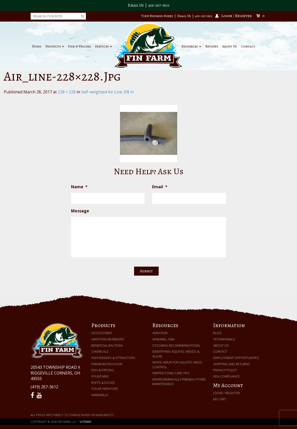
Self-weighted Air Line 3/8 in (107, 92)
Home (36, 46)
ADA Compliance (226, 376)
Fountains (100, 376)
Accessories (101, 333)
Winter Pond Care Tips (171, 373)
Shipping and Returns (231, 364)
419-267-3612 (158, 5)
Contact (248, 46)
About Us (229, 46)
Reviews (211, 46)
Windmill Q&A (163, 339)
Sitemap (85, 421)
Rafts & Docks (103, 382)
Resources (191, 46)
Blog (217, 333)
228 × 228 (67, 92)
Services (103, 46)
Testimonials (224, 339)
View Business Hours (157, 16)
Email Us (136, 5)
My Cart (219, 399)
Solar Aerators (104, 388)
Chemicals (99, 351)
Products (54, 46)
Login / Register (226, 393)
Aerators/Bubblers (107, 339)
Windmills (99, 395)
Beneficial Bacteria (107, 345)
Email (159, 187)
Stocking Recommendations (176, 345)
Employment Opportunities (236, 357)
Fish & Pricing (79, 46)
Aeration (159, 333)
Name (79, 187)
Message (80, 211)
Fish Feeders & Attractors (113, 357)
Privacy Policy (225, 370)
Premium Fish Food (107, 364)
